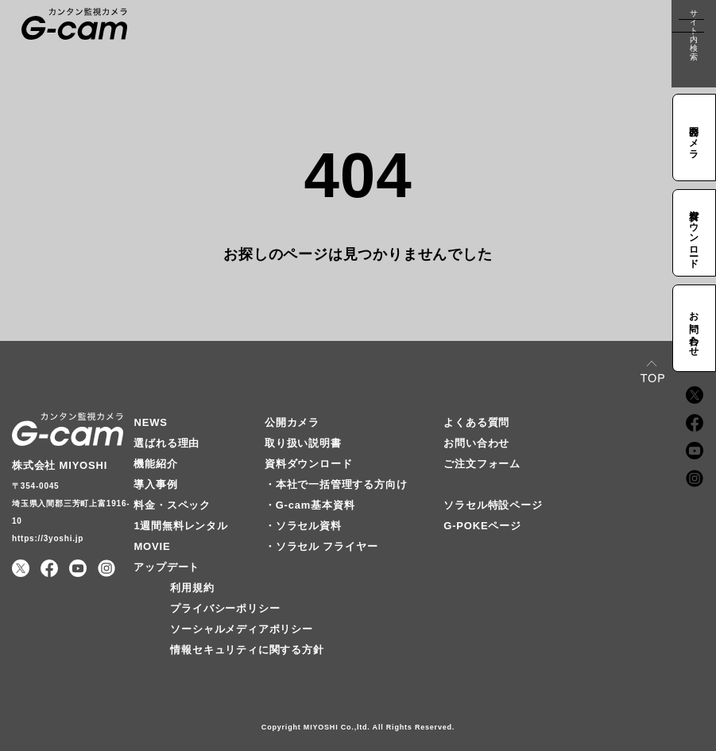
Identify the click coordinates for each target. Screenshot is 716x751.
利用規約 (192, 588)
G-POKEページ (482, 526)
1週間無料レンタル (180, 526)
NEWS (150, 422)
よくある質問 (476, 422)
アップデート (166, 567)
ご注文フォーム (482, 464)
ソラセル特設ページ (492, 505)
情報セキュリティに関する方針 (246, 650)
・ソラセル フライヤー (321, 546)
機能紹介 (155, 464)
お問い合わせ (476, 443)
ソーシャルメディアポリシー (241, 629)
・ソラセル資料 (303, 526)
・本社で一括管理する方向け (336, 484)
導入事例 (155, 484)
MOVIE (152, 546)
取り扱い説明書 (303, 443)
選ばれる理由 (166, 443)
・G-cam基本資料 (309, 505)
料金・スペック (172, 505)
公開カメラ (292, 422)
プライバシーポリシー (225, 608)
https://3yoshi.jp (47, 538)
